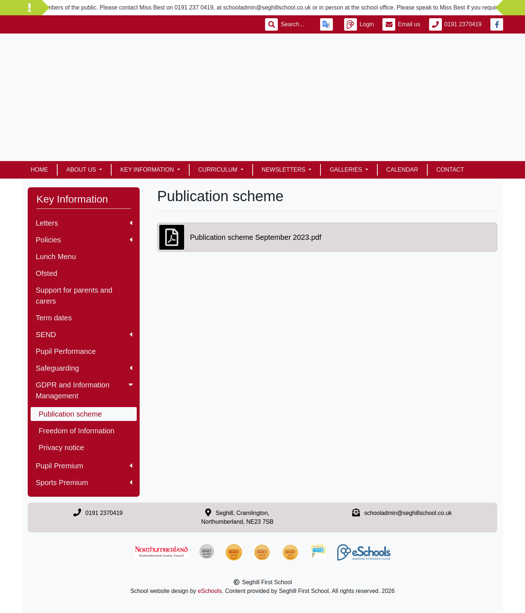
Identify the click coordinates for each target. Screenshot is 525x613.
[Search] (296, 24)
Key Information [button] (147, 170)
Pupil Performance (66, 351)
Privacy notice (61, 448)
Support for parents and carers (74, 295)
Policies (84, 240)
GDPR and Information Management (85, 390)
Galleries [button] (346, 170)
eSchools (210, 591)
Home (39, 170)
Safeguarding (84, 368)
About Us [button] (82, 170)
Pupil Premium (84, 466)
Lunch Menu (56, 257)
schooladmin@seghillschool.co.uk (408, 513)
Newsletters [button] (284, 170)
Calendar (402, 170)
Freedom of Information (76, 431)
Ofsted (46, 273)
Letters (84, 223)
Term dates (54, 318)
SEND (84, 335)
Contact (450, 170)
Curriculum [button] (218, 170)
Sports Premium (84, 483)
